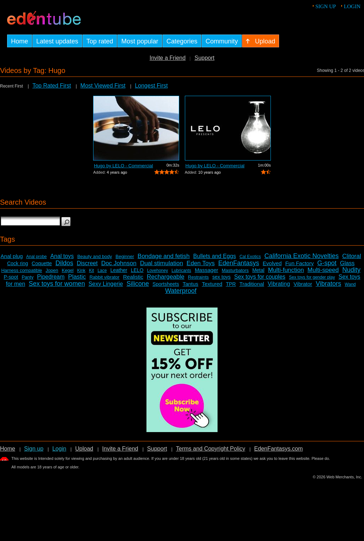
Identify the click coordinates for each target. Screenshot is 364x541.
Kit (91, 270)
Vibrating (279, 284)
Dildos (64, 263)
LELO (137, 270)
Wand (350, 284)
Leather (118, 270)
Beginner (125, 256)
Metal (258, 270)
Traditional (251, 284)
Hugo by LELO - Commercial (123, 165)
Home (7, 449)
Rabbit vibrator (105, 277)
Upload (84, 449)
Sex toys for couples (259, 277)
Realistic (133, 277)
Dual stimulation (161, 263)
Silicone (138, 283)
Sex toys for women (57, 283)
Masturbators (235, 270)
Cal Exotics (250, 256)
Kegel (68, 270)
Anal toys (62, 256)
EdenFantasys (238, 263)
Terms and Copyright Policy (210, 449)
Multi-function (286, 270)
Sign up (325, 6)
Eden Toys (201, 263)
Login (352, 6)
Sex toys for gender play (312, 277)
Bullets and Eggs (214, 256)
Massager (206, 270)
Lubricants (181, 270)
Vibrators (328, 283)
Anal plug (12, 256)
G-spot (326, 263)
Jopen (52, 270)
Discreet (87, 263)
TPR (231, 284)
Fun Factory (299, 263)
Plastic (77, 276)
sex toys (221, 277)
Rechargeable (165, 276)
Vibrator (303, 284)
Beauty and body (94, 256)
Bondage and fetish (164, 256)
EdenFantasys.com (278, 449)
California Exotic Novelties (301, 255)
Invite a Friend (168, 58)
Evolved (272, 263)
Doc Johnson (118, 263)
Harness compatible (21, 270)
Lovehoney (157, 270)
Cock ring (17, 263)
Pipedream (50, 277)
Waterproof (180, 290)
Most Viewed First (102, 86)
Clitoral (351, 256)
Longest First (151, 86)
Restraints (198, 277)
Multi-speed (323, 270)
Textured (212, 284)
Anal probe (36, 256)
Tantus (190, 284)
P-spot (11, 277)
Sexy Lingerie (106, 284)
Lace (102, 270)
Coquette (42, 263)
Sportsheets (165, 284)
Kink (81, 270)
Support (204, 58)
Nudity (351, 269)
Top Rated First (51, 86)
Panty (27, 277)
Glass (347, 263)
